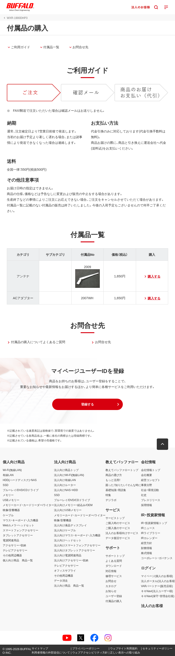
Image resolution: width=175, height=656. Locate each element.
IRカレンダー (149, 538)
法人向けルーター (65, 485)
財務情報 (146, 548)
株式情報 (146, 553)
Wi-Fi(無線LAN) (12, 470)
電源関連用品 (11, 540)
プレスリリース (150, 500)
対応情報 (111, 571)
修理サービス (114, 576)
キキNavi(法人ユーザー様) (157, 591)
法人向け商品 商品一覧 (69, 585)
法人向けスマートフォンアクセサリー (77, 545)
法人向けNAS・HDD (66, 490)
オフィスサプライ (65, 570)
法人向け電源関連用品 (67, 555)
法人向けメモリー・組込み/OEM (73, 505)
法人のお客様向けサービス (122, 533)
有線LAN (8, 475)
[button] (87, 404)
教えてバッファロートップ (122, 470)
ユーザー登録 (114, 596)
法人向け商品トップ (66, 470)
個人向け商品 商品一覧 (18, 560)
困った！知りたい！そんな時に (123, 485)
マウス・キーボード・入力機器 (20, 520)
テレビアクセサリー (15, 550)
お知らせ (111, 591)
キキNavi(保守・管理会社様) (157, 596)
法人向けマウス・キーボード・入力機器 (77, 535)
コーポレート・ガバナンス (156, 558)
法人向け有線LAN (65, 480)
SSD (5, 485)
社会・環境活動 (150, 490)
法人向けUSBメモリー (68, 510)
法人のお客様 (152, 605)
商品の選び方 (114, 475)
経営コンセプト (150, 480)
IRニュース (148, 528)
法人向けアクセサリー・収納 (71, 560)
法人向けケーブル (65, 530)
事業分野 (146, 485)
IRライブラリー (150, 533)
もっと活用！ (113, 480)
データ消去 (61, 580)
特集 (108, 495)
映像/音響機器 (11, 510)
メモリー (8, 495)
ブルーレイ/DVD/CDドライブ (21, 490)
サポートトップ (115, 556)
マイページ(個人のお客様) (157, 576)
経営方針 (146, 543)
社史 (144, 495)
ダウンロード (114, 566)
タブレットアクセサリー (18, 535)
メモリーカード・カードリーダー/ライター (28, 505)
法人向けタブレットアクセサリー (74, 550)
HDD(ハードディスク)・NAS (20, 480)
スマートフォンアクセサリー (20, 530)
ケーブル (8, 515)
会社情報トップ (150, 470)
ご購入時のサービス (118, 523)
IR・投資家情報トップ (154, 523)
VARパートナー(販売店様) (157, 586)
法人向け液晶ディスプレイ (70, 525)
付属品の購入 (114, 601)
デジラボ (111, 500)
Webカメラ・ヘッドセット (18, 525)
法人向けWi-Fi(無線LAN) (69, 475)
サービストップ (115, 518)
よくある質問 (114, 561)
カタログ (111, 586)
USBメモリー (11, 500)
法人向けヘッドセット (67, 540)
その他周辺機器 (12, 555)
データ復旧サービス (118, 538)
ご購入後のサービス (118, 528)
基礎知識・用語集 (116, 490)
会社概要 (146, 475)
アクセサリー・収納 (14, 545)
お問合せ (111, 581)
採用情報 (146, 505)
